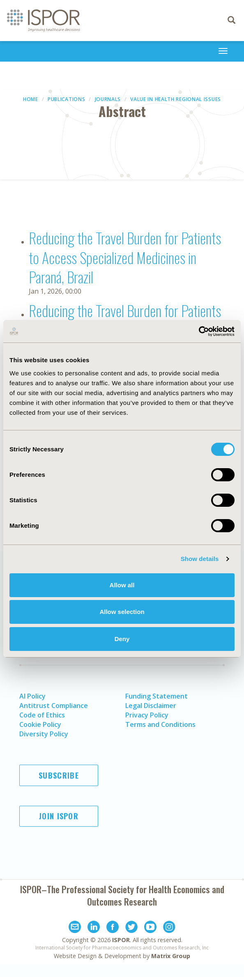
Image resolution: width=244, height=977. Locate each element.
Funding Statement (156, 696)
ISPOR (121, 940)
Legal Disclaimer (150, 705)
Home (30, 99)
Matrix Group (170, 956)
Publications (66, 99)
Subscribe (59, 775)
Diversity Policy (43, 733)
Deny (122, 638)
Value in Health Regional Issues (175, 99)
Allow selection (121, 611)
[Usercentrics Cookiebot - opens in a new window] (199, 331)
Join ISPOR (58, 816)
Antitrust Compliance (53, 705)
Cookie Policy (40, 724)
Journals (108, 99)
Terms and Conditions (160, 724)
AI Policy (32, 696)
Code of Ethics (42, 715)
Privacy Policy (146, 715)
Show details (200, 558)
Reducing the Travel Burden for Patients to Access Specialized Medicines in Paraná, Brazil (125, 257)
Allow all (122, 585)
